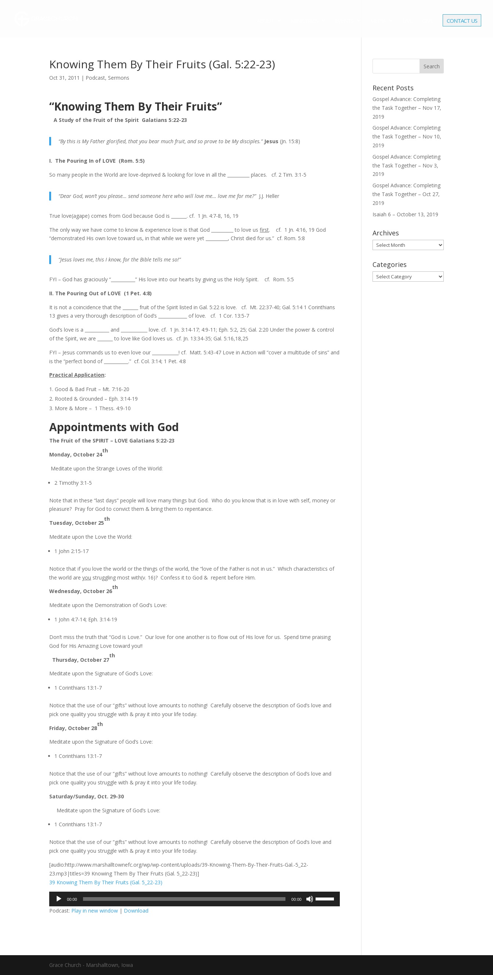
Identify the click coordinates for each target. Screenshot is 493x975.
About (265, 21)
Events (344, 21)
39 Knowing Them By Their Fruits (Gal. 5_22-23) (105, 882)
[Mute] (309, 899)
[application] (194, 899)
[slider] (184, 899)
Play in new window (94, 910)
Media (378, 21)
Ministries (304, 21)
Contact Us (462, 21)
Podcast (95, 77)
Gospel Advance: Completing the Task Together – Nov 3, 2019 (406, 165)
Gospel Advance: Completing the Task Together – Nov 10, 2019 (407, 136)
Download (136, 910)
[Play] (58, 899)
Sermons (118, 77)
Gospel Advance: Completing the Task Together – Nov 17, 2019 (407, 107)
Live (408, 21)
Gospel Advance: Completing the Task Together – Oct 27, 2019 (406, 194)
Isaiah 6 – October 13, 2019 (405, 214)
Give (427, 21)
